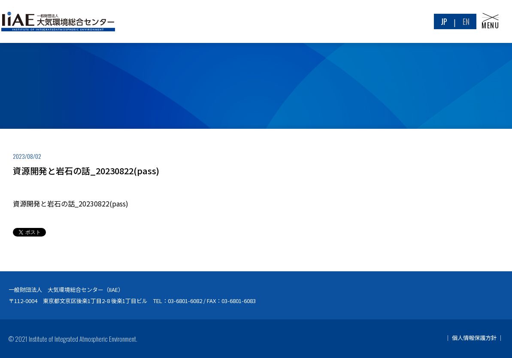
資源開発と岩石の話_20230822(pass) (70, 203)
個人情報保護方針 (474, 338)
